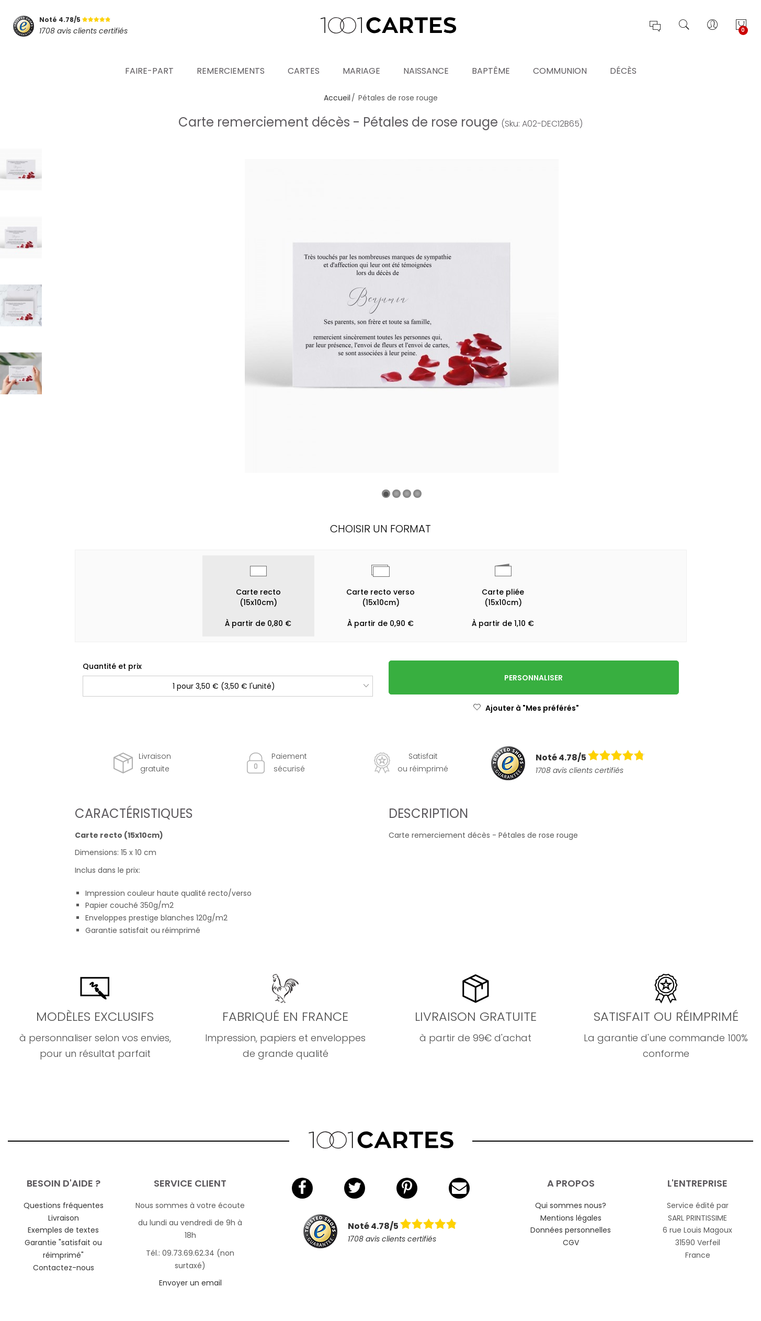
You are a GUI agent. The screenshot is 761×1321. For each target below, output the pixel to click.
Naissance (426, 60)
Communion (560, 60)
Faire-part (149, 60)
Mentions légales (570, 1218)
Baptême (491, 60)
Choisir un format (380, 528)
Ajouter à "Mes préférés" (526, 708)
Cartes (304, 60)
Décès (623, 60)
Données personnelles (570, 1230)
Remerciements (231, 60)
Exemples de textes (63, 1230)
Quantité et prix (112, 666)
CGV (571, 1242)
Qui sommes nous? (570, 1205)
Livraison (63, 1218)
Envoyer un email (190, 1283)
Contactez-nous (63, 1267)
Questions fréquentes (64, 1205)
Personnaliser (533, 678)
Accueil (337, 98)
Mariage (361, 60)
